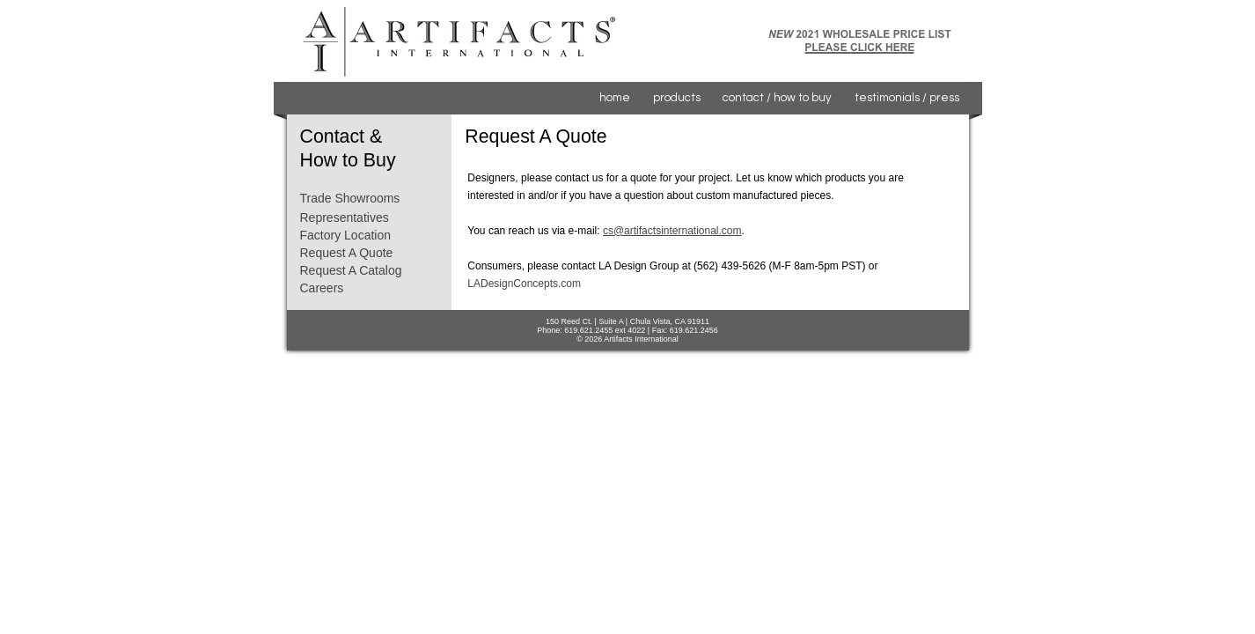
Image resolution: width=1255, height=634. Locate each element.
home (614, 98)
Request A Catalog (351, 270)
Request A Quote (346, 253)
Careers (322, 288)
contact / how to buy (777, 98)
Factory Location (346, 235)
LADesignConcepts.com (524, 283)
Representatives (344, 217)
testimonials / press (907, 98)
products (677, 98)
